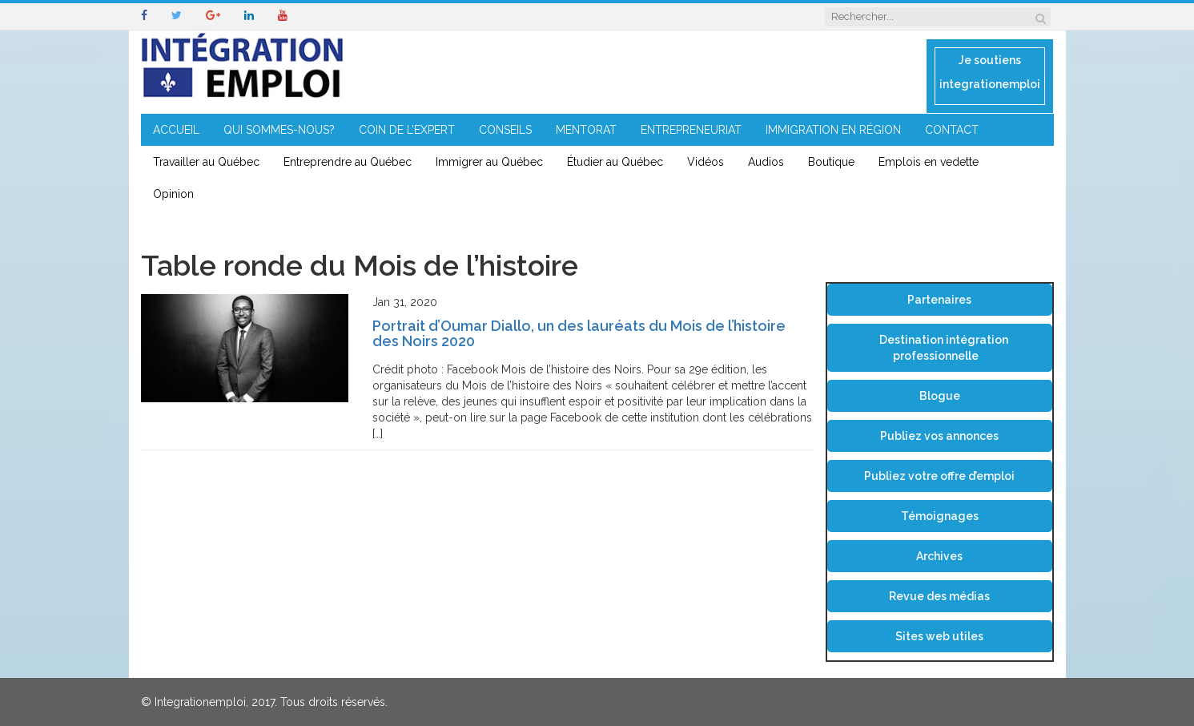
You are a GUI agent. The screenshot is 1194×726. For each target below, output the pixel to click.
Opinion (173, 194)
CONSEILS (505, 129)
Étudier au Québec (615, 161)
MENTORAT (586, 129)
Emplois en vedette (928, 161)
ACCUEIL (176, 129)
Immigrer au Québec (489, 161)
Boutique (831, 161)
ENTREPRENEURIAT (691, 129)
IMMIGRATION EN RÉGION (833, 129)
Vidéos (705, 161)
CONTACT (952, 129)
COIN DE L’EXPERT (407, 129)
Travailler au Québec (206, 161)
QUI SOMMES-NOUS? (279, 129)
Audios (766, 161)
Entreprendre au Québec (347, 161)
